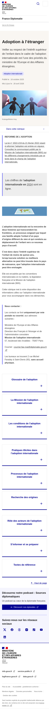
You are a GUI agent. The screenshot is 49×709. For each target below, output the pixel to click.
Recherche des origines (24, 497)
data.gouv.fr (28, 677)
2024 (30, 184)
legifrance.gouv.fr (10, 677)
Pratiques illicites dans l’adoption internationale (24, 452)
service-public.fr (25, 671)
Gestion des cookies (10, 695)
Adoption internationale (13, 74)
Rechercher (38, 3)
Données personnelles (24, 691)
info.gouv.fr (7, 671)
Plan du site (6, 687)
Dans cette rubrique (15, 129)
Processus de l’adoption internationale (24, 475)
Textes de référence (25, 565)
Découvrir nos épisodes (24, 607)
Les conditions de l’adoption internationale (24, 425)
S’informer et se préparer (24, 544)
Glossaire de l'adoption (24, 379)
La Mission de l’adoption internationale (24, 401)
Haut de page (40, 583)
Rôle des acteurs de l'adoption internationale (24, 522)
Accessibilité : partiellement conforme (26, 687)
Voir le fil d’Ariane (8, 25)
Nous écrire (38, 691)
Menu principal (45, 3)
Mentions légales (8, 691)
